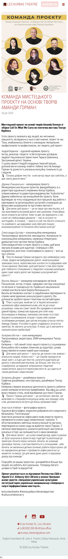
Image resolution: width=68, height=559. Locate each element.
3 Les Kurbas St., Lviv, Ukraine (34, 524)
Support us (49, 4)
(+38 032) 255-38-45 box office (34, 528)
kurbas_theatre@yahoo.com (34, 532)
